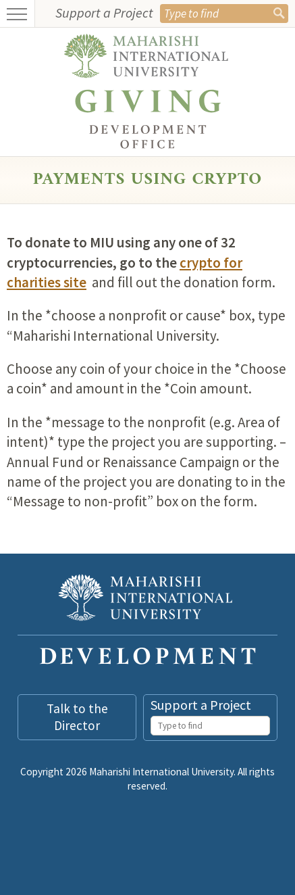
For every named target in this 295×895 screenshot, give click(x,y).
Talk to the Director (77, 716)
